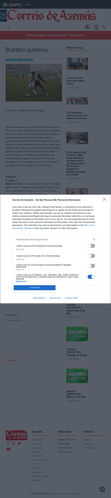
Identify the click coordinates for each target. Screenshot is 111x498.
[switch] (91, 246)
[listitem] (55, 239)
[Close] (105, 200)
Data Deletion (39, 298)
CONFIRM (34, 288)
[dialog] (55, 249)
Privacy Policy (71, 298)
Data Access (55, 298)
